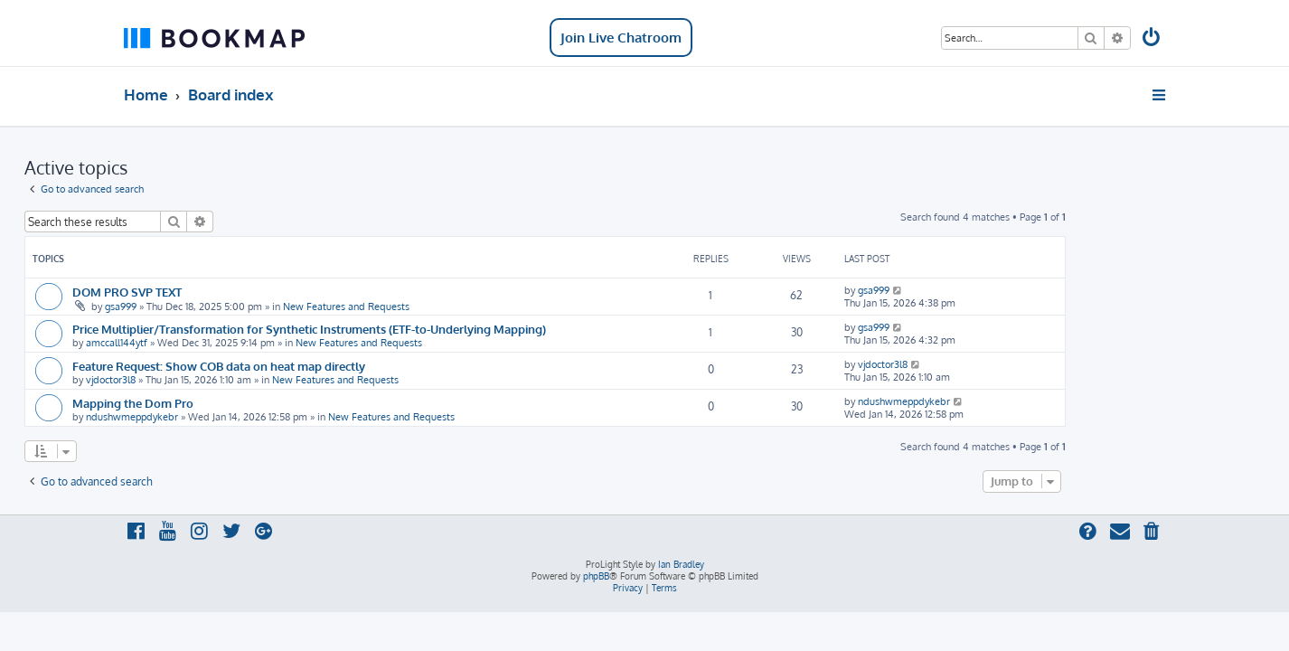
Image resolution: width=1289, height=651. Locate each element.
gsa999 (220, 306)
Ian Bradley (681, 564)
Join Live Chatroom (621, 37)
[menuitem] (1152, 39)
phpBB (596, 576)
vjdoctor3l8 (210, 379)
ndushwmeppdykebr (231, 416)
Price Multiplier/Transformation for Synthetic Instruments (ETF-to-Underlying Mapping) (408, 328)
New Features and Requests (445, 306)
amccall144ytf (216, 342)
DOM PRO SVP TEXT (226, 291)
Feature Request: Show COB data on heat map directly (318, 365)
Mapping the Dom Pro (232, 402)
